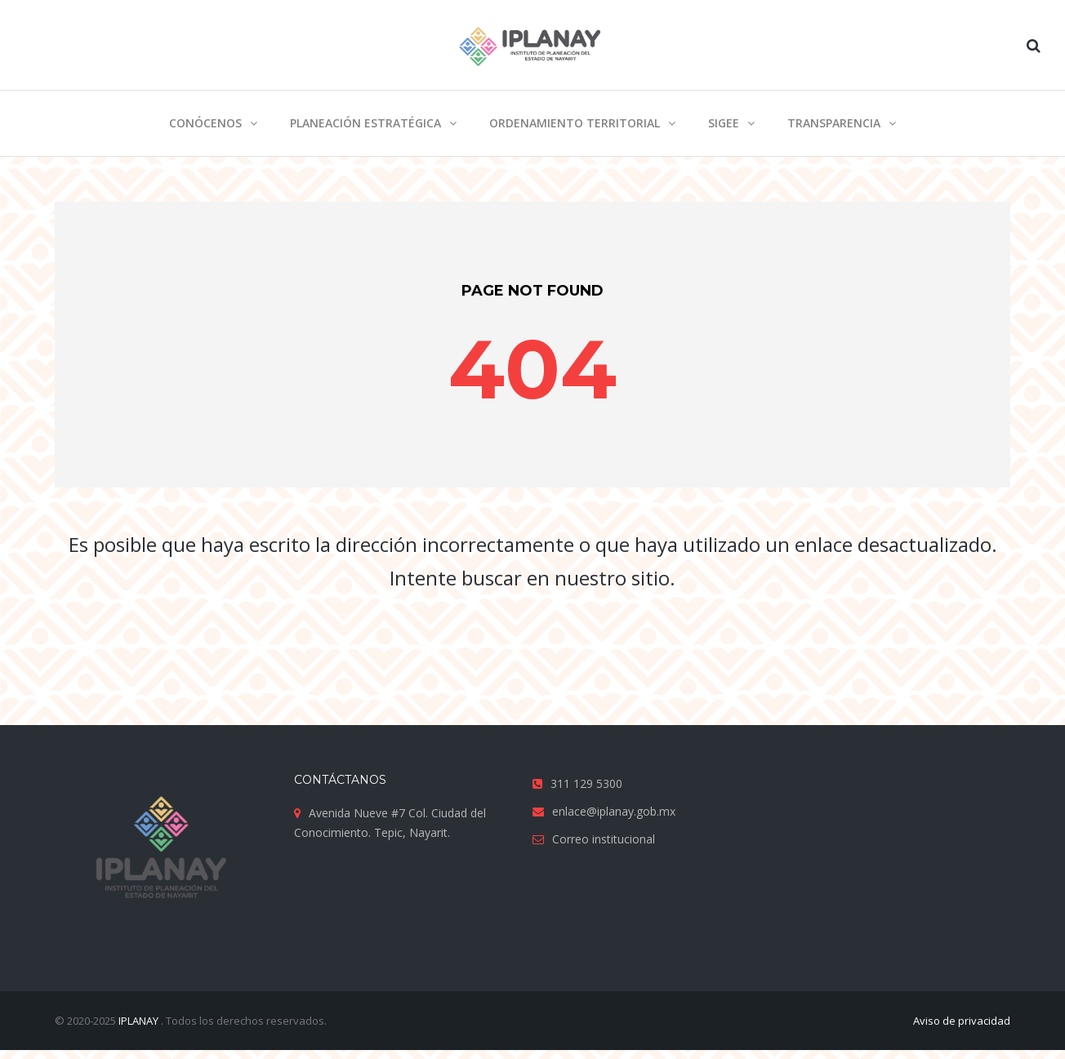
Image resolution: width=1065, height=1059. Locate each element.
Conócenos (205, 123)
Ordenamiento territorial (574, 123)
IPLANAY (139, 1020)
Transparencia (833, 123)
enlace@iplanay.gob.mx (613, 811)
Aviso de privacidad (961, 1020)
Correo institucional (603, 839)
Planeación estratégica (365, 123)
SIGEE (723, 123)
